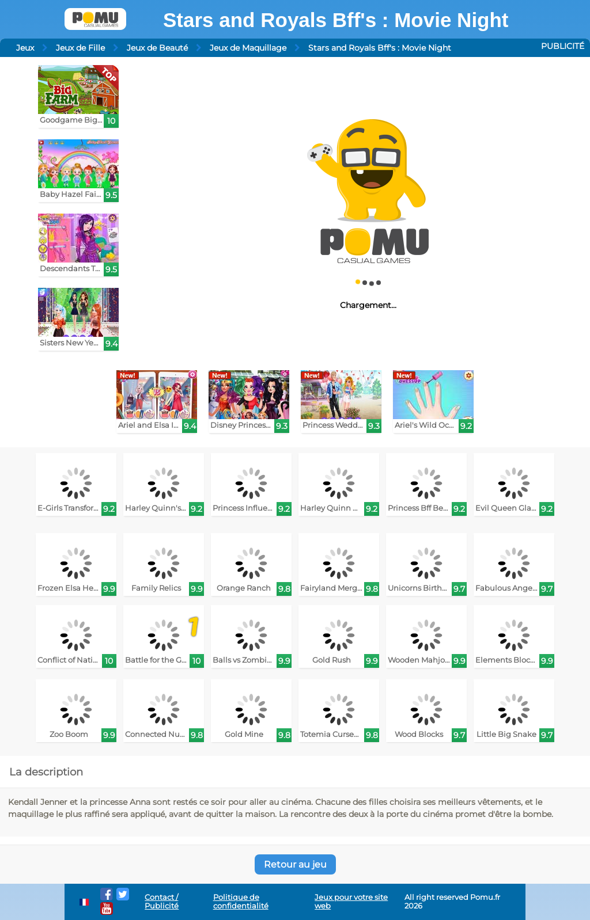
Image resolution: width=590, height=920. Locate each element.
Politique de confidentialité (240, 901)
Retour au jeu (295, 864)
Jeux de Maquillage (248, 48)
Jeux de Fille (80, 48)
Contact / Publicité (162, 901)
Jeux (25, 48)
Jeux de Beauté (157, 48)
